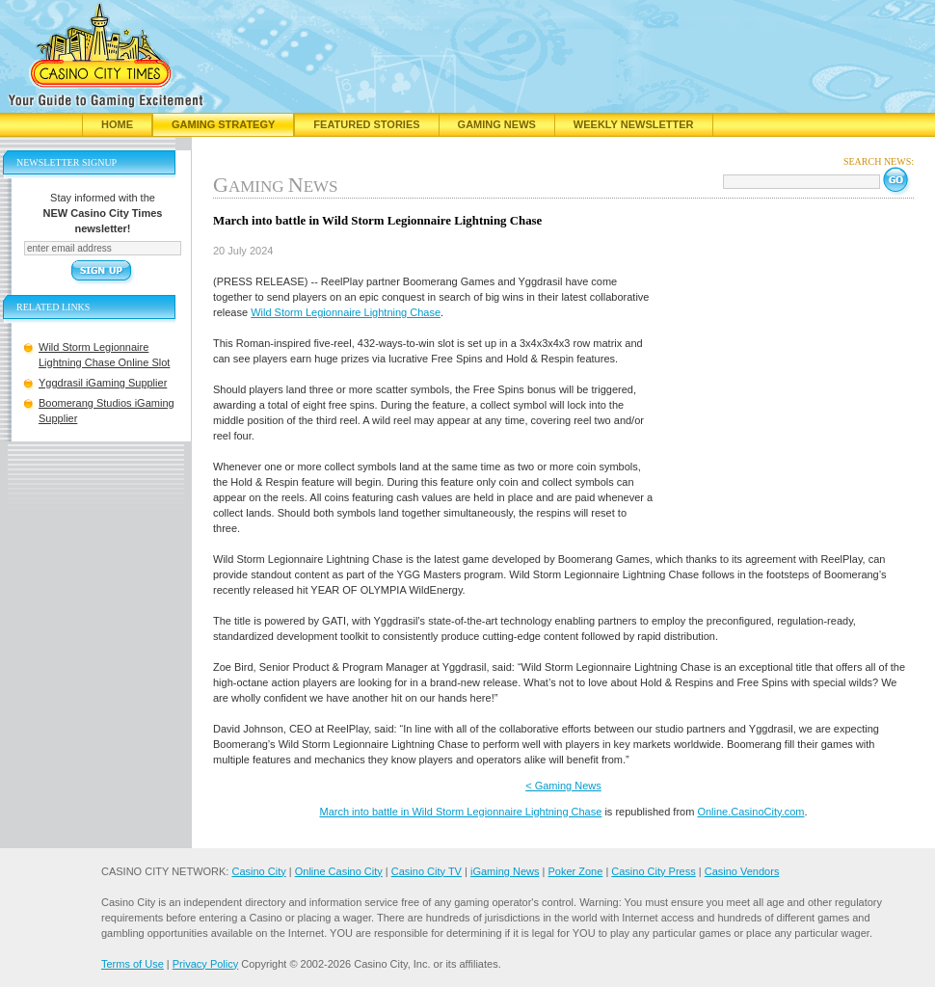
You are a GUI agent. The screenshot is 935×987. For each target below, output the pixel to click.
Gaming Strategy (223, 124)
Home (117, 124)
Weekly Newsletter (634, 124)
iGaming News (505, 871)
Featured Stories (366, 124)
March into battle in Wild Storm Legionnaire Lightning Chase (460, 811)
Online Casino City (339, 871)
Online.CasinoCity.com (750, 811)
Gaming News (497, 124)
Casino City (258, 871)
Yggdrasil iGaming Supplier (103, 382)
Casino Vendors (742, 871)
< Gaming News (563, 785)
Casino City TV (426, 871)
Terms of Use (132, 964)
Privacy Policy (205, 964)
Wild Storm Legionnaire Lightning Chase (346, 312)
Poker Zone (575, 871)
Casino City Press (653, 871)
